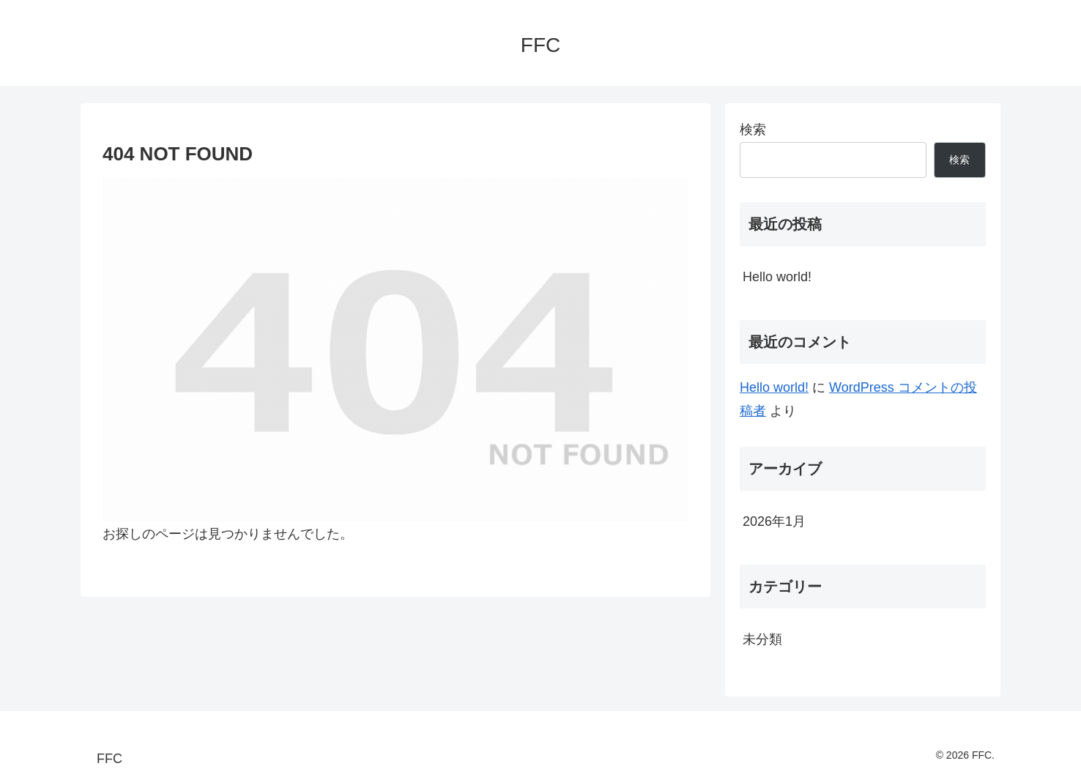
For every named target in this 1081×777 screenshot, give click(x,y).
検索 (753, 129)
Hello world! (777, 276)
